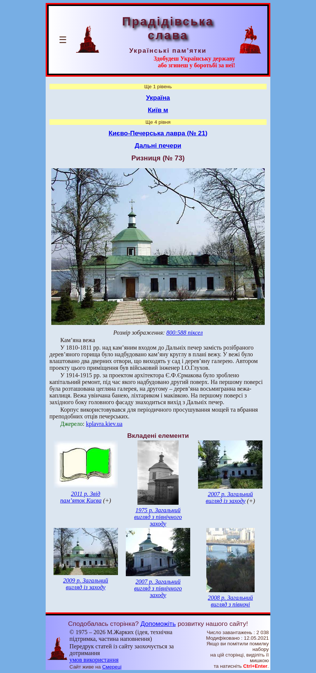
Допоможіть (158, 623)
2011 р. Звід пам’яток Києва (80, 497)
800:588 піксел (184, 332)
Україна (158, 97)
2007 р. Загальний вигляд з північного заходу (158, 588)
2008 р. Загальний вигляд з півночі (230, 601)
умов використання (94, 660)
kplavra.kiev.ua (104, 424)
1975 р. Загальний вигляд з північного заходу (158, 517)
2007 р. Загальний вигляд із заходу (229, 497)
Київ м (158, 110)
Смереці (112, 667)
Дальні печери (158, 145)
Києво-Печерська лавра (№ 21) (158, 133)
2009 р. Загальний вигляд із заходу (85, 583)
